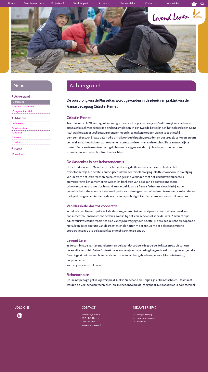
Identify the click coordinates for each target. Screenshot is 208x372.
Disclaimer (139, 321)
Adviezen (17, 123)
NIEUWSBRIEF (143, 307)
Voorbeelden (19, 128)
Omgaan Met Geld (23, 111)
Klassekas (17, 154)
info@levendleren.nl (91, 325)
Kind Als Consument (23, 106)
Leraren (16, 137)
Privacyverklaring (142, 314)
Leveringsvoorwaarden (145, 318)
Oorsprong (18, 101)
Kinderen (17, 132)
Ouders (16, 141)
